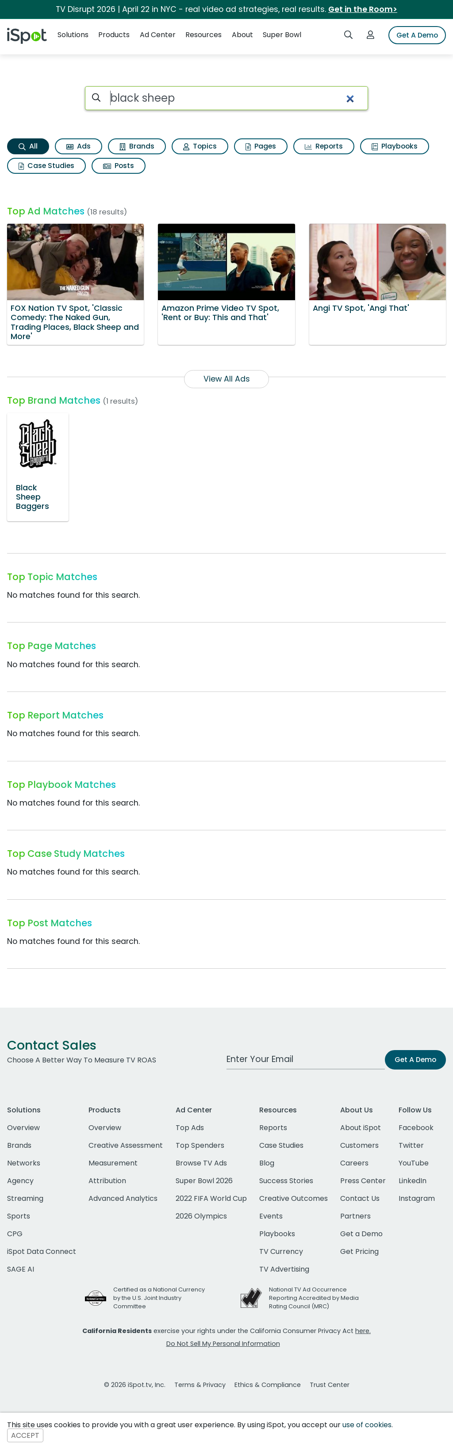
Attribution (107, 1181)
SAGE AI (20, 1269)
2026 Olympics (201, 1216)
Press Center (363, 1181)
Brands (136, 146)
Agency (20, 1181)
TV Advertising (284, 1269)
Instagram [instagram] (417, 1198)
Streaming (25, 1198)
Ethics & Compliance (267, 1384)
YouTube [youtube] (414, 1163)
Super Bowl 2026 (204, 1181)
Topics (200, 146)
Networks (23, 1163)
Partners (355, 1216)
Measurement (113, 1163)
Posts (118, 165)
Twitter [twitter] (411, 1145)
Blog (266, 1163)
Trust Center (329, 1384)
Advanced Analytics (122, 1198)
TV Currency (281, 1251)
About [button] (242, 35)
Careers (354, 1163)
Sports (18, 1216)
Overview (23, 1128)
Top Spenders (200, 1145)
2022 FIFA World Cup (211, 1198)
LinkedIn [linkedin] (412, 1181)
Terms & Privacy (200, 1384)
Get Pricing (359, 1251)
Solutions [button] (73, 35)
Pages (261, 146)
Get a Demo (361, 1234)
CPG (15, 1234)
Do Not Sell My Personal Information (223, 1343)
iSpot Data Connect (41, 1251)
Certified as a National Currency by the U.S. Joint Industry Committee (159, 1298)
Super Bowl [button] (282, 35)
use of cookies (367, 1425)
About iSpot (360, 1128)
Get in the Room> (362, 9)
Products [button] (114, 35)
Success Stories (286, 1181)
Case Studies (46, 165)
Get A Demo (417, 35)
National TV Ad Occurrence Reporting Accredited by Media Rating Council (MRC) (314, 1298)
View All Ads (226, 379)
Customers (359, 1145)
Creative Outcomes (293, 1198)
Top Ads (190, 1128)
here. (363, 1330)
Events (271, 1216)
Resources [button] (203, 35)
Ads (78, 146)
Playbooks (395, 146)
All (28, 146)
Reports (324, 146)
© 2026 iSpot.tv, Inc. (134, 1384)
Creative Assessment (125, 1145)
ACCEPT (25, 1435)
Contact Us (360, 1198)
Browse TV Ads (201, 1163)
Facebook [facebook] (416, 1128)
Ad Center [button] (158, 35)
